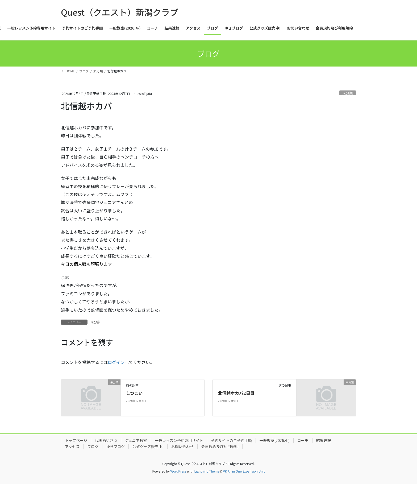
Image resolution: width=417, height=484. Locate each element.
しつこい (134, 393)
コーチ (302, 440)
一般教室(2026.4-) (275, 440)
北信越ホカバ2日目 (236, 393)
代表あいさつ (106, 440)
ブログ (92, 446)
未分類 (348, 93)
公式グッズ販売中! (148, 446)
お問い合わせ (182, 446)
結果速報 (323, 440)
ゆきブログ (115, 446)
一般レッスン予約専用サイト (179, 440)
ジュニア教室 (136, 440)
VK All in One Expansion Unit (244, 471)
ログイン (116, 362)
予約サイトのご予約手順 (231, 440)
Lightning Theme (206, 471)
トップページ (76, 440)
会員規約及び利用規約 (220, 446)
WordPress (178, 471)
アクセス (72, 446)
